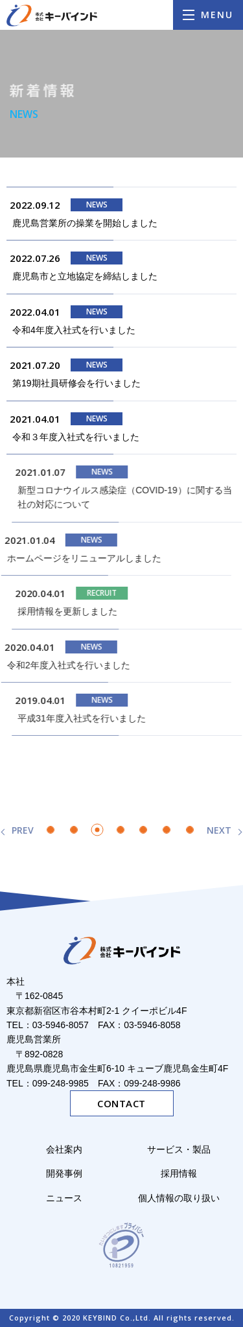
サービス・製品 (183, 1149)
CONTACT (121, 1103)
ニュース (64, 1198)
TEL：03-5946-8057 (47, 1025)
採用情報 (179, 1173)
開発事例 (64, 1173)
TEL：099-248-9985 (47, 1083)
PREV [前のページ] (23, 830)
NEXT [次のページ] (219, 830)
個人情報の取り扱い (179, 1198)
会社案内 (64, 1149)
